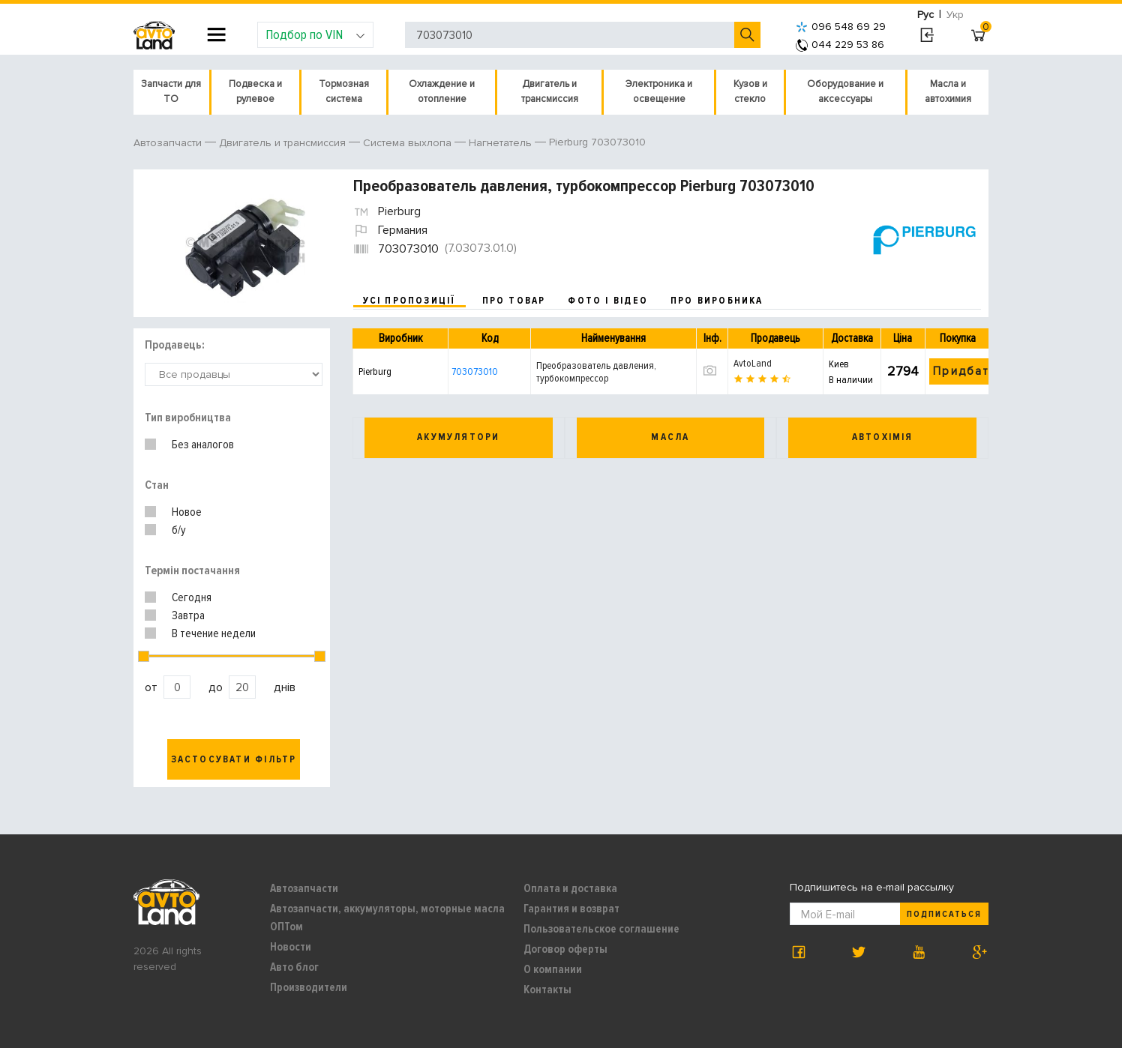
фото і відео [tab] (608, 301)
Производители (308, 987)
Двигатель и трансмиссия (549, 91)
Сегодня (192, 597)
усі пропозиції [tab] (409, 301)
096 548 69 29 (841, 26)
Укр (955, 14)
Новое (187, 512)
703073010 (475, 371)
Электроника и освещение (659, 91)
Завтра (188, 615)
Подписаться (944, 914)
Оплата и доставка (570, 888)
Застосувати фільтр (234, 759)
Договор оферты (566, 949)
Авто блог (294, 967)
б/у (179, 530)
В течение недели (214, 633)
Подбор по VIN (315, 34)
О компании (553, 969)
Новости (290, 947)
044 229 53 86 (840, 44)
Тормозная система (344, 91)
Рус (925, 14)
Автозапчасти (304, 888)
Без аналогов (203, 444)
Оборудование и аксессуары (845, 91)
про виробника (717, 301)
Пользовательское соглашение (602, 929)
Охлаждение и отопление (442, 91)
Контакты (548, 989)
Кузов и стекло (750, 91)
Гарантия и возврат (572, 908)
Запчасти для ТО (171, 91)
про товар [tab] (514, 301)
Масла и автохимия (948, 91)
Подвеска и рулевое (255, 91)
